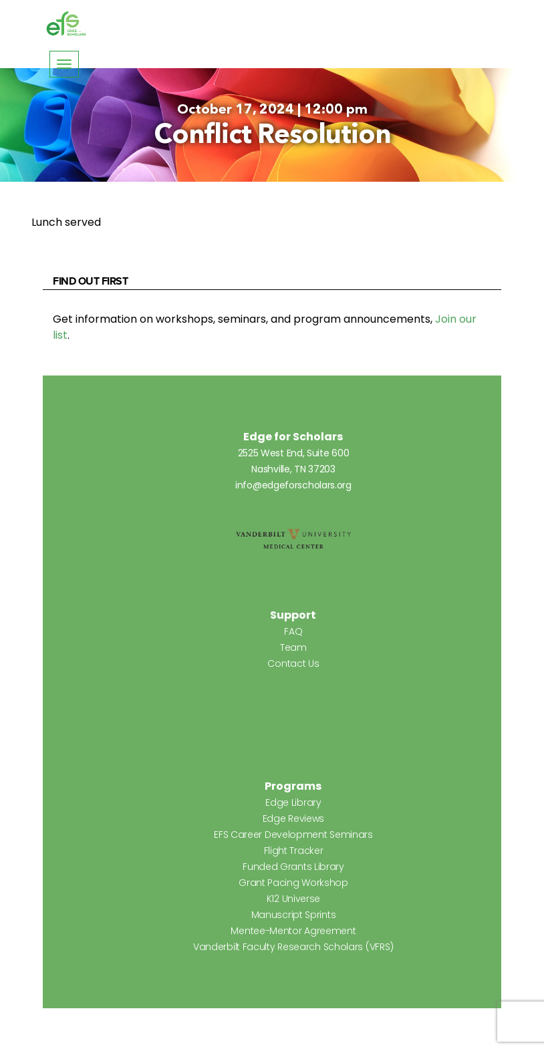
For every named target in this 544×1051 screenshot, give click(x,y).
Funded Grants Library (293, 866)
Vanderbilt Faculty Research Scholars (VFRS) (293, 946)
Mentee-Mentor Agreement (293, 930)
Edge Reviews (293, 818)
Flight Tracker (293, 850)
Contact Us (293, 663)
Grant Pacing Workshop (293, 882)
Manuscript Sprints (293, 914)
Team (293, 647)
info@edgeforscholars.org (293, 485)
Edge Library (293, 802)
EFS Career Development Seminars (293, 834)
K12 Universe (293, 898)
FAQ (293, 631)
